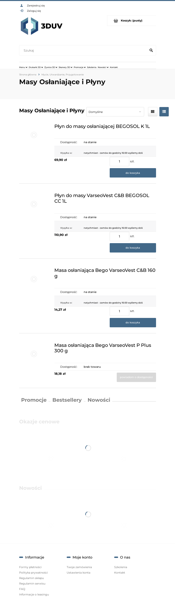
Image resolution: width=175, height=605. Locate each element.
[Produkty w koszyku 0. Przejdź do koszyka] (131, 20)
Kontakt (119, 572)
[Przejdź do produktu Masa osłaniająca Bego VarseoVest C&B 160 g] (33, 295)
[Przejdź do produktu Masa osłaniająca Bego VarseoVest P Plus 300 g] (33, 360)
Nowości (99, 400)
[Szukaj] (151, 50)
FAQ (22, 589)
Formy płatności (30, 567)
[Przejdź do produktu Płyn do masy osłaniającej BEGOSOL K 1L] (33, 149)
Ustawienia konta (78, 572)
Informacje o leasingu (34, 594)
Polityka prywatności (33, 572)
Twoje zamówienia (79, 567)
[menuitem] (23, 67)
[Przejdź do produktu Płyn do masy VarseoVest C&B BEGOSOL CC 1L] (33, 220)
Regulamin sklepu (31, 578)
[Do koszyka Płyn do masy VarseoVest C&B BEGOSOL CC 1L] (133, 248)
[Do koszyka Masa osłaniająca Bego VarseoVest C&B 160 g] (133, 322)
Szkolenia (120, 567)
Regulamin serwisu (32, 583)
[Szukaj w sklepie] (84, 50)
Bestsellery (67, 400)
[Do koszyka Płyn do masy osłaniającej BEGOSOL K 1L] (133, 173)
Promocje (34, 400)
